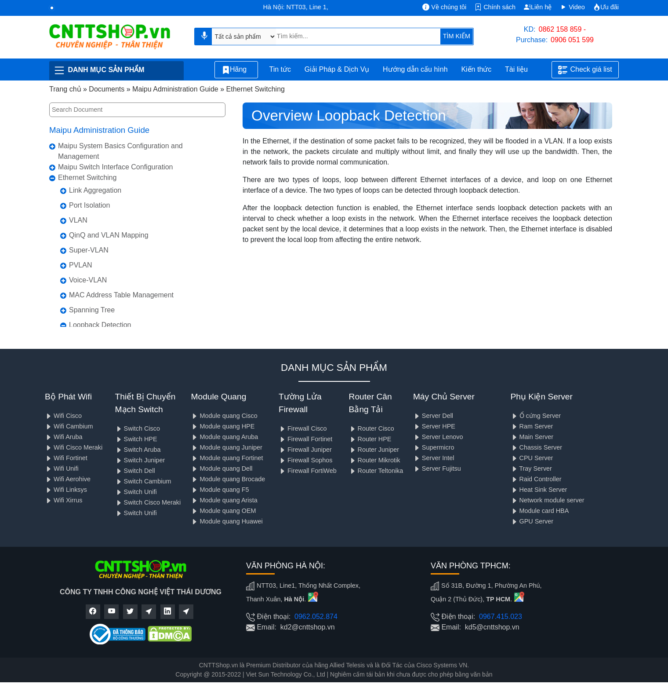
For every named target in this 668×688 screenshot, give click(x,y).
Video (572, 7)
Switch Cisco (137, 428)
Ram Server (532, 426)
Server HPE (434, 426)
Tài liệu (521, 70)
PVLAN (80, 265)
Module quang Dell (221, 468)
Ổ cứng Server (536, 415)
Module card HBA (540, 510)
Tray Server (531, 468)
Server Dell (433, 415)
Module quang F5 (220, 489)
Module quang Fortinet (227, 457)
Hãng (236, 70)
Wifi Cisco (63, 415)
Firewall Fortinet (305, 439)
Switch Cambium (143, 481)
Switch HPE (136, 439)
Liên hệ (538, 7)
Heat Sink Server (539, 489)
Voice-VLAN (88, 280)
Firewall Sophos (305, 460)
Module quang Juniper (226, 447)
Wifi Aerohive (68, 479)
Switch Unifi (136, 491)
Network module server (547, 500)
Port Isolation (89, 205)
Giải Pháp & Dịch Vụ (337, 69)
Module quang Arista (224, 500)
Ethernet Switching (87, 177)
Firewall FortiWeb (308, 470)
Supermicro (433, 447)
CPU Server (532, 457)
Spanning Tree (92, 310)
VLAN (78, 220)
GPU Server (532, 521)
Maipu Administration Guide (99, 130)
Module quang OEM (223, 510)
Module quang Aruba (224, 436)
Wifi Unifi (62, 468)
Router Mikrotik (374, 460)
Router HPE (370, 439)
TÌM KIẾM (456, 36)
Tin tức (280, 69)
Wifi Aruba (64, 436)
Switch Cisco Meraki (148, 502)
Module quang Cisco (224, 415)
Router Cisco (371, 428)
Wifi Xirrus (64, 500)
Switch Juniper (140, 460)
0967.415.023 (500, 616)
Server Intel (433, 457)
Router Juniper (374, 449)
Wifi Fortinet (66, 457)
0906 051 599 (572, 40)
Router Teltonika (376, 470)
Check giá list (585, 70)
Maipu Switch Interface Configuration (115, 167)
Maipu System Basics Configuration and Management (120, 151)
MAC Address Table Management (121, 295)
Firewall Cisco (303, 428)
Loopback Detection (100, 325)
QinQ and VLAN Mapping (109, 235)
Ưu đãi (606, 7)
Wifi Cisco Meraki (73, 447)
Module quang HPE (222, 426)
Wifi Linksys (66, 489)
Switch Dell (135, 470)
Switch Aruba (138, 449)
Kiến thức (476, 69)
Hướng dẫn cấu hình (415, 69)
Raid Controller (536, 479)
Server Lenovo (438, 436)
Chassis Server (537, 447)
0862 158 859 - (562, 29)
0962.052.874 (316, 616)
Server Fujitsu (437, 468)
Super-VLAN (89, 250)
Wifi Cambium (69, 426)
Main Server (532, 436)
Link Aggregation (95, 190)
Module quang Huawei (226, 521)
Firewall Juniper (305, 449)
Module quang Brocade (228, 479)
